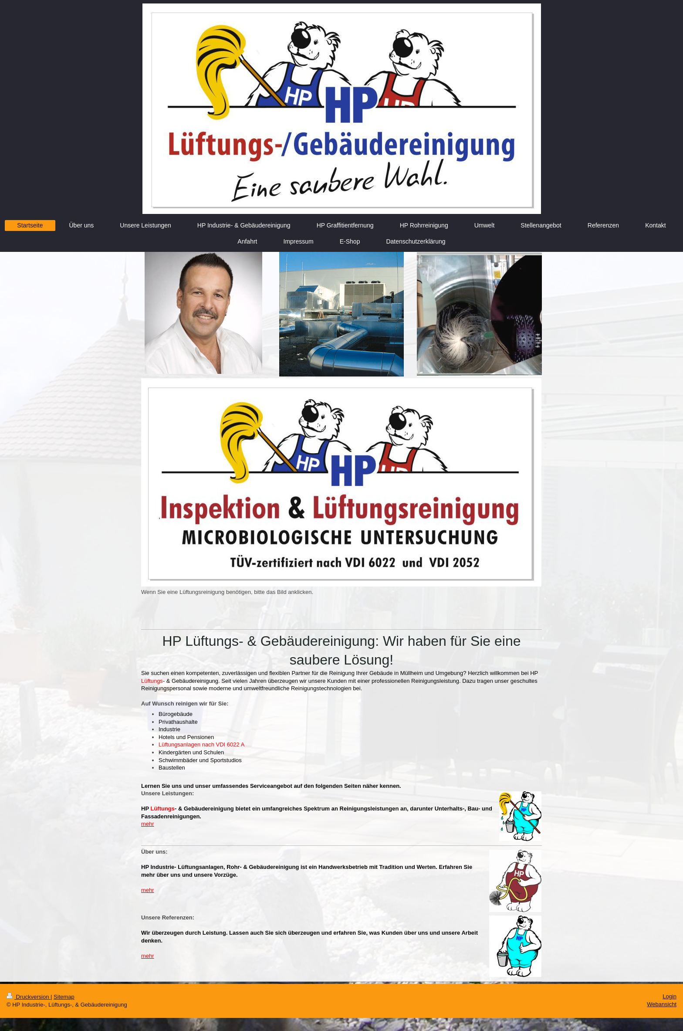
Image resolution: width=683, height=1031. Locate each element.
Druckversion (29, 997)
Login (669, 996)
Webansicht (661, 1004)
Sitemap (64, 997)
